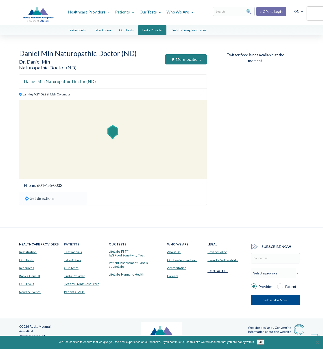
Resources (26, 268)
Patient (286, 286)
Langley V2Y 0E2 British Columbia (46, 94)
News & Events (30, 292)
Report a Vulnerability (222, 260)
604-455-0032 (49, 185)
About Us (174, 252)
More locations (186, 59)
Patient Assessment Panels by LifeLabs (128, 264)
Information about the (269, 332)
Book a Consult (29, 276)
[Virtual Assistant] (315, 335)
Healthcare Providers (86, 11)
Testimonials (77, 30)
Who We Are (177, 11)
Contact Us (217, 271)
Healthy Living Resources (188, 30)
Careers (172, 276)
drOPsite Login (271, 11)
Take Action (102, 30)
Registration (28, 252)
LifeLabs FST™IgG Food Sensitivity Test (127, 253)
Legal (212, 244)
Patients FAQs (74, 292)
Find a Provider (152, 30)
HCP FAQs (26, 284)
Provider (261, 286)
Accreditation (176, 268)
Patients (122, 11)
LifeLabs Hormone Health (126, 274)
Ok (260, 342)
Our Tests (148, 11)
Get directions (42, 198)
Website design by (269, 327)
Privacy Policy (217, 252)
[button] (113, 132)
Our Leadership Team (182, 260)
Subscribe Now (275, 300)
